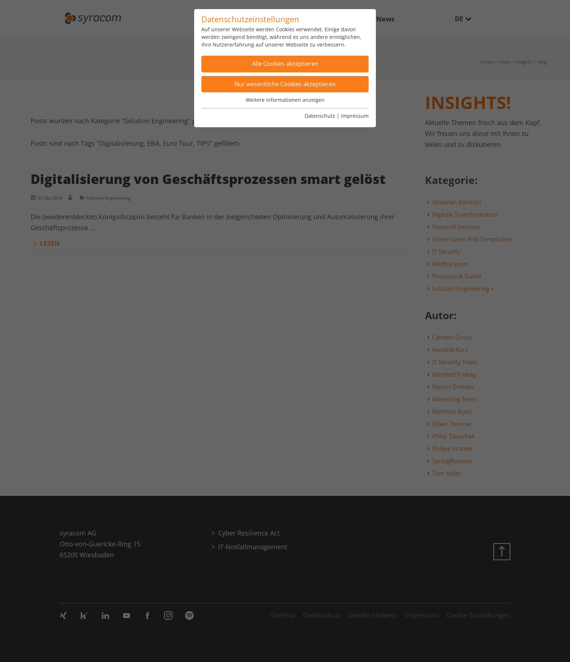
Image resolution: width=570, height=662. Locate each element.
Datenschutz (320, 115)
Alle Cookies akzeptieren (285, 64)
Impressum (355, 115)
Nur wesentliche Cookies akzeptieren (285, 84)
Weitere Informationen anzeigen (285, 99)
